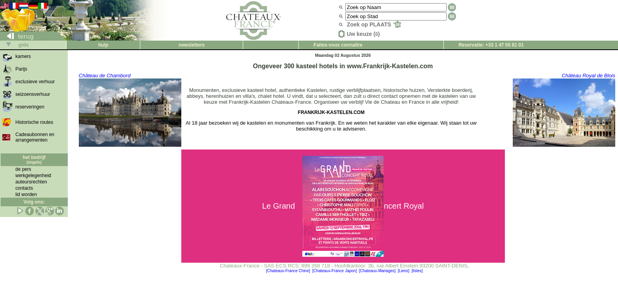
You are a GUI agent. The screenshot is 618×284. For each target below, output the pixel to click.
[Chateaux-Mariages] (377, 271)
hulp (103, 45)
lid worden (26, 194)
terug (17, 36)
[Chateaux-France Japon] (334, 271)
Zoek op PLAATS (374, 24)
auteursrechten (31, 182)
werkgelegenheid (33, 175)
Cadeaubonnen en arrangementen (34, 137)
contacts (24, 188)
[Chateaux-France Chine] (288, 271)
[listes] (417, 271)
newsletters (192, 45)
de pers (23, 169)
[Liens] (403, 271)
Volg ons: (34, 202)
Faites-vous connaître (338, 45)
